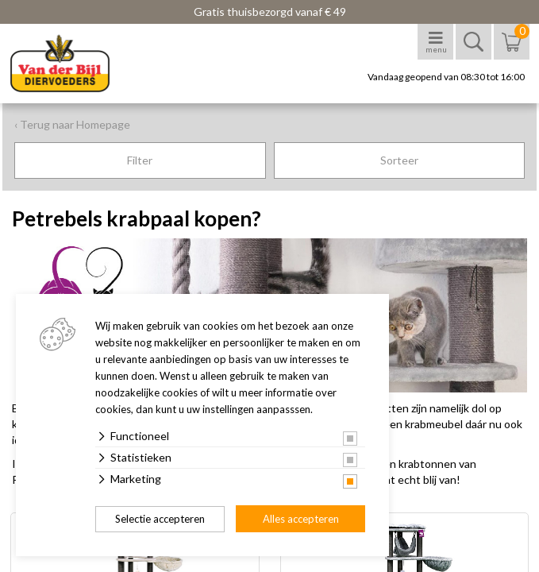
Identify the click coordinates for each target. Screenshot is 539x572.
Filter (139, 160)
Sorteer (399, 160)
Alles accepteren (301, 518)
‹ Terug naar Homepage (72, 124)
